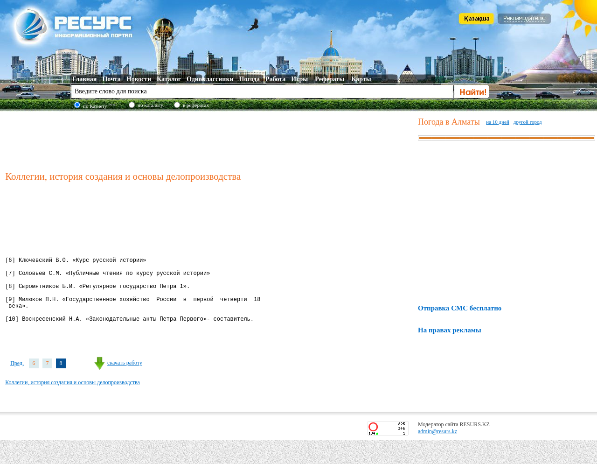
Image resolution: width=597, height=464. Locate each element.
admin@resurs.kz (437, 455)
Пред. (17, 387)
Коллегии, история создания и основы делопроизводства (72, 406)
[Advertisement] (209, 140)
